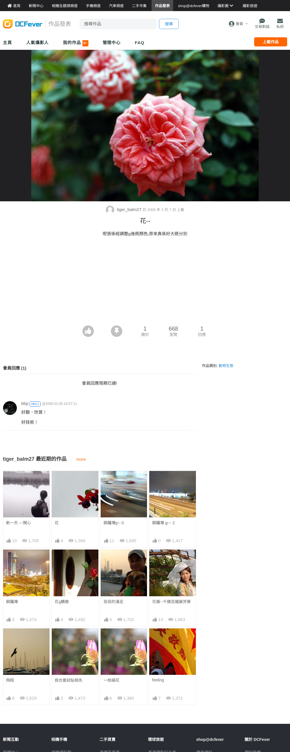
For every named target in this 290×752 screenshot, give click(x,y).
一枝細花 (111, 638)
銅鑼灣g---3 (113, 523)
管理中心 (112, 42)
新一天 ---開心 (18, 523)
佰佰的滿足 (113, 601)
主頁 (7, 42)
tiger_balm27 (124, 209)
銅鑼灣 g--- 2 (163, 523)
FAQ (139, 42)
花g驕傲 (62, 601)
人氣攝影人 (37, 42)
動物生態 (226, 366)
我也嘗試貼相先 (68, 680)
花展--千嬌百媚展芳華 (171, 601)
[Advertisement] (145, 283)
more (81, 459)
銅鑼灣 (12, 601)
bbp (24, 403)
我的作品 (75, 43)
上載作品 (271, 42)
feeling (158, 638)
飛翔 (10, 680)
